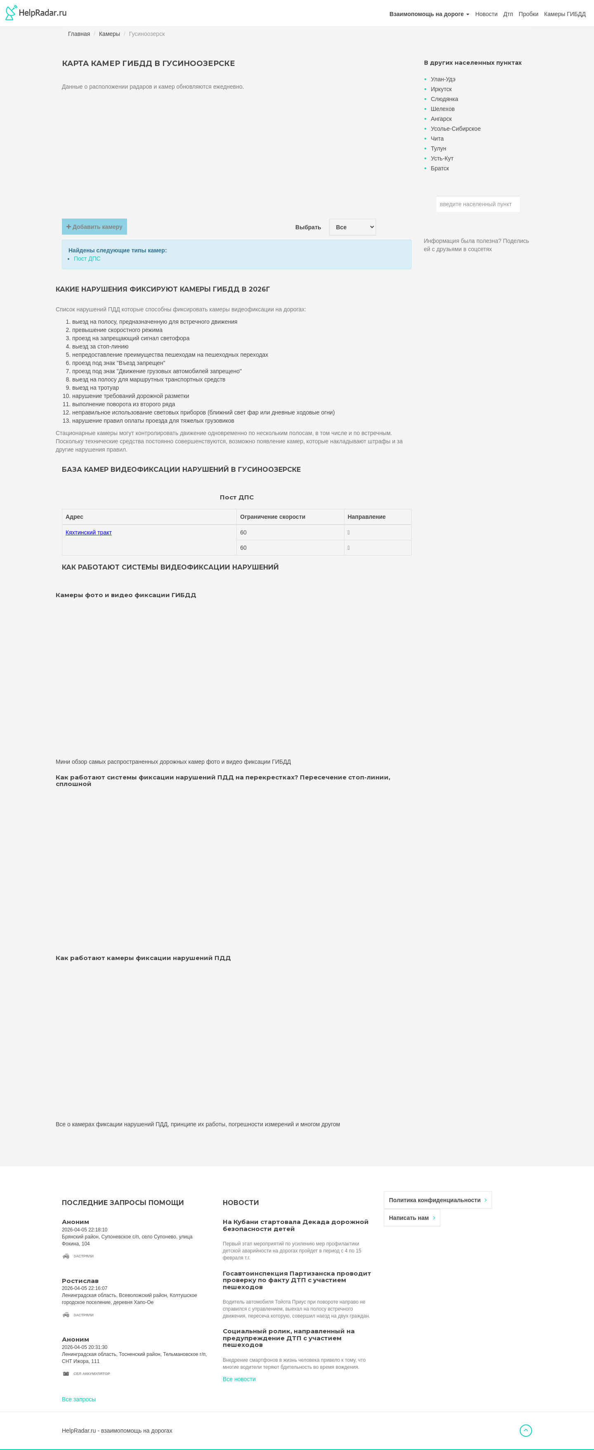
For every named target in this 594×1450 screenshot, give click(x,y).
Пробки (529, 14)
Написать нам (412, 1218)
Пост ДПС (87, 258)
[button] (429, 14)
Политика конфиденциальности (438, 1200)
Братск (440, 168)
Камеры (109, 34)
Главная (79, 34)
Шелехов (443, 109)
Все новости (239, 1379)
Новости (486, 14)
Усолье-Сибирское (456, 128)
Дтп (508, 14)
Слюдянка (444, 99)
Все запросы (79, 1399)
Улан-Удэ (443, 79)
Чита (437, 138)
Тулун (438, 148)
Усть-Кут (442, 158)
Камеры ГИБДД (565, 14)
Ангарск (441, 118)
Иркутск (441, 89)
